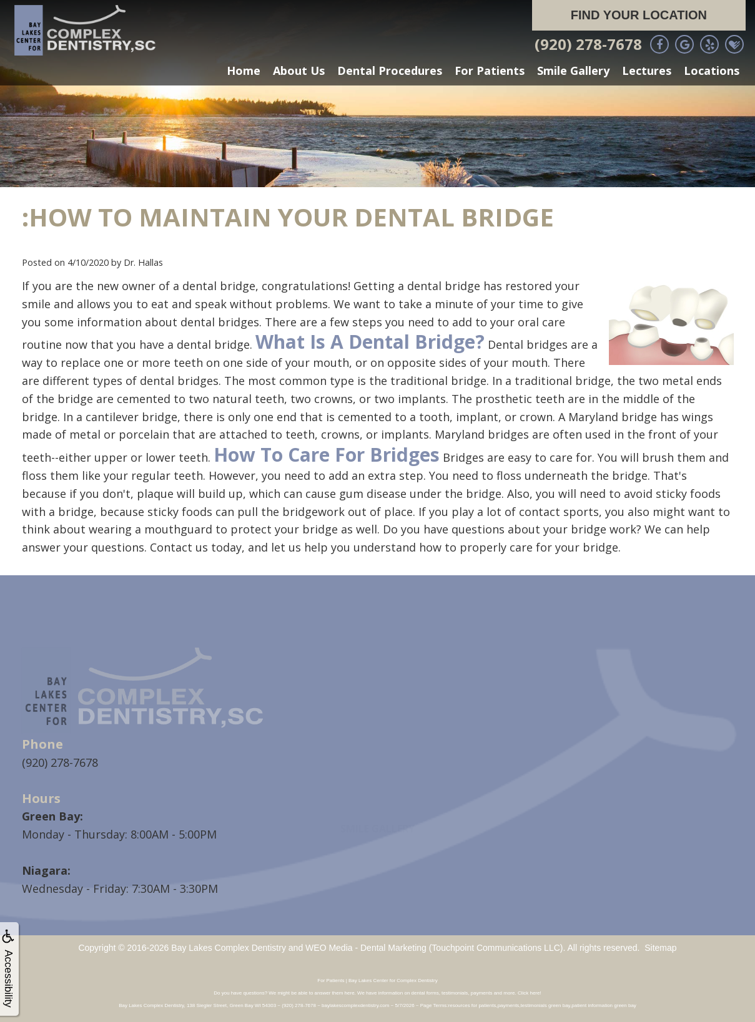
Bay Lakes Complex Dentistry (228, 947)
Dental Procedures (389, 70)
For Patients (490, 70)
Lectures (646, 70)
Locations (711, 70)
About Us (299, 70)
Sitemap (660, 947)
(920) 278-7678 (588, 44)
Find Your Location (639, 15)
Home (243, 70)
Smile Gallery (573, 70)
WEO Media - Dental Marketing (366, 947)
